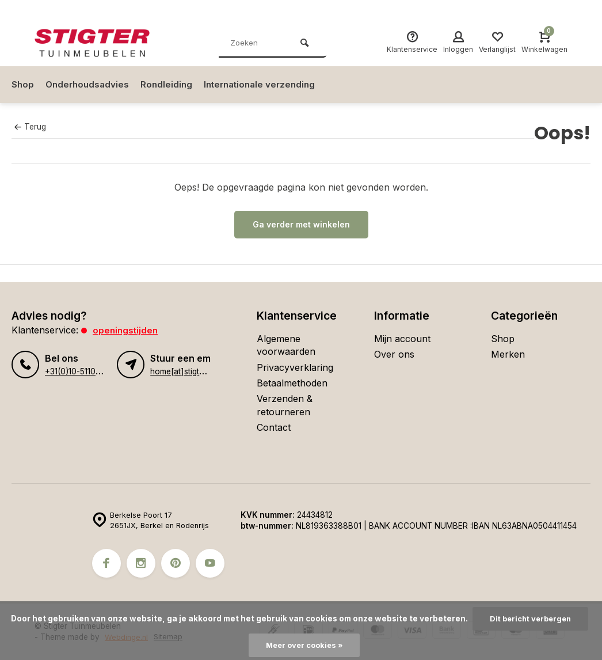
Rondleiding (170, 84)
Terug (29, 126)
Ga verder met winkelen (301, 224)
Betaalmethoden (292, 383)
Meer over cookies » (304, 645)
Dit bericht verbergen (530, 618)
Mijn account (402, 338)
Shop (23, 84)
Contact (274, 427)
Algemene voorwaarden (286, 345)
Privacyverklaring (295, 367)
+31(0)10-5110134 (76, 371)
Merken (508, 354)
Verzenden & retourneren (285, 405)
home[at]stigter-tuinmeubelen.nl (208, 371)
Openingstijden (126, 330)
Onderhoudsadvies (89, 84)
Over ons (394, 354)
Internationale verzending (267, 84)
